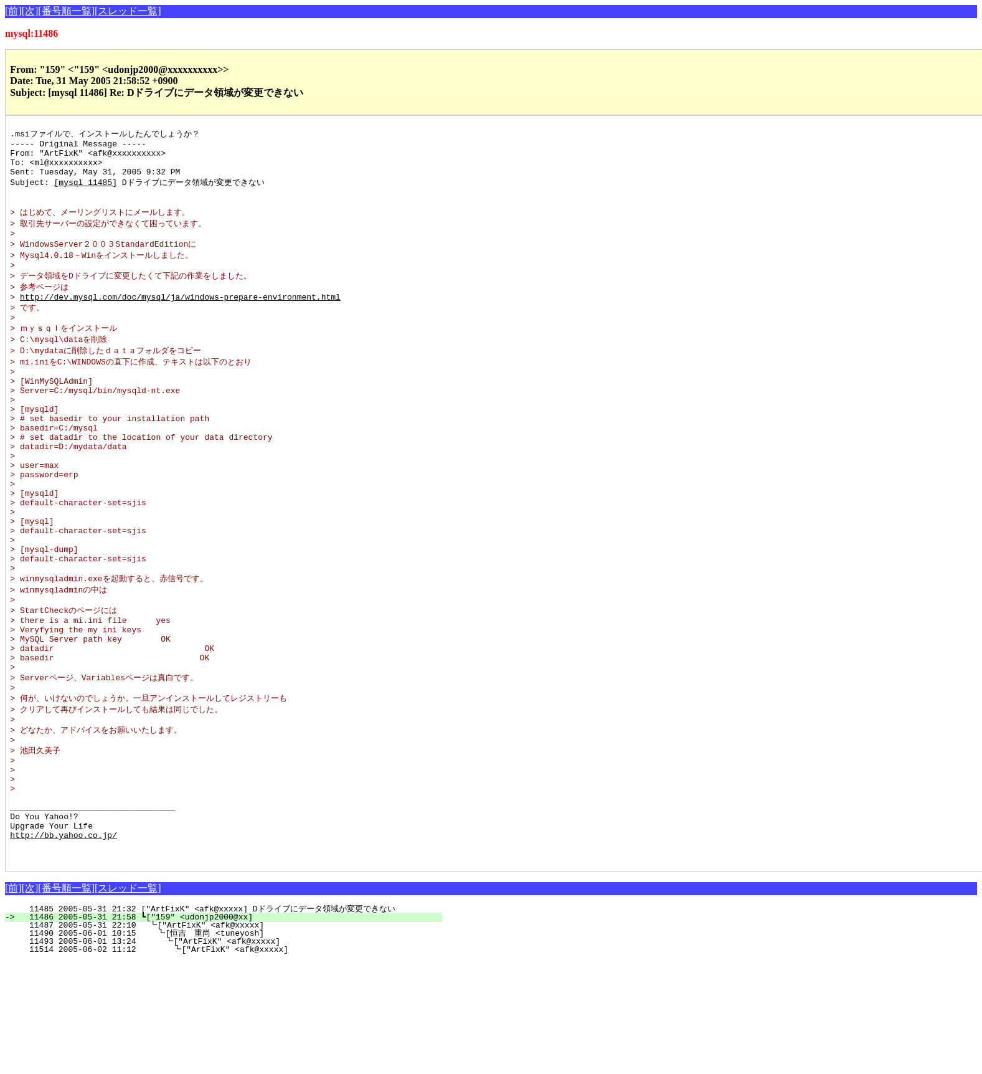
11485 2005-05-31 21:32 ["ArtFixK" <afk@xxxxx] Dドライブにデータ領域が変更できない (219, 1021)
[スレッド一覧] (128, 11)
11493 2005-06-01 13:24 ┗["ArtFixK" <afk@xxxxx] (228, 1053)
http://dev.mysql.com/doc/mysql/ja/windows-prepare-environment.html (180, 318)
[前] (13, 11)
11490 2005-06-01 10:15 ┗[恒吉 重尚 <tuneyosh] (224, 1045)
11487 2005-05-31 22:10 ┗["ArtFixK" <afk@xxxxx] (229, 1037)
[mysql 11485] (85, 190)
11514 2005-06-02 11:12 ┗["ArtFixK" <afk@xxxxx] (227, 1061)
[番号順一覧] (66, 11)
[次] (30, 11)
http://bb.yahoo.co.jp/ (63, 943)
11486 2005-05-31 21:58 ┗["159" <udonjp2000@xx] (230, 1029)
